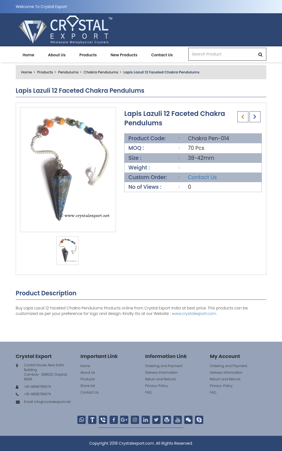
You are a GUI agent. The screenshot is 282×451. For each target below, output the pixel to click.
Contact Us (162, 55)
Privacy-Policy (156, 385)
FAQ (148, 392)
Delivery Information (161, 372)
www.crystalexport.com (194, 313)
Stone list (87, 385)
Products (88, 55)
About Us (57, 55)
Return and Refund (160, 379)
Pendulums (68, 72)
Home (28, 55)
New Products (123, 55)
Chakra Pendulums (101, 72)
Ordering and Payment (164, 366)
